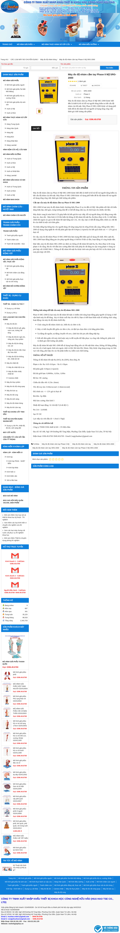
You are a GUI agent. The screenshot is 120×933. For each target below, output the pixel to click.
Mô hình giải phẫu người (15, 85)
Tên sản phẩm (66, 64)
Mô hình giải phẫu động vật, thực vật (99, 49)
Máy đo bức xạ (12, 391)
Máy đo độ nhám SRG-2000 (104, 444)
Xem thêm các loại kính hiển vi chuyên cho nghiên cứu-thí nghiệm (14, 525)
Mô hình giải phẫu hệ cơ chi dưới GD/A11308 (19, 750)
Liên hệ (51, 55)
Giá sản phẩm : (76, 119)
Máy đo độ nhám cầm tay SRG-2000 (45, 448)
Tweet (84, 85)
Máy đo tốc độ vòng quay (16, 386)
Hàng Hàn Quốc (12, 128)
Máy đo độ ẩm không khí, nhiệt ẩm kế (16, 358)
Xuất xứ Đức (11, 113)
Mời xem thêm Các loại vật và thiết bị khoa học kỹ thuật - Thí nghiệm (14, 517)
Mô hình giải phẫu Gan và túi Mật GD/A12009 (19, 786)
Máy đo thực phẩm (13, 382)
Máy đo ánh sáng (13, 399)
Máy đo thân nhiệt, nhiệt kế (15, 373)
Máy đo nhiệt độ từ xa (16, 367)
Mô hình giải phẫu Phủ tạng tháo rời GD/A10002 (19, 698)
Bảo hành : (78, 97)
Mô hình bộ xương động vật (15, 55)
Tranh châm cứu (69, 49)
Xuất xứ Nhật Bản (13, 171)
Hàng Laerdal (11, 145)
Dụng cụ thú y (12, 313)
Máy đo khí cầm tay (14, 407)
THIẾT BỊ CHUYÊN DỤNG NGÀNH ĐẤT (12, 420)
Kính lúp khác (13, 468)
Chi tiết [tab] (36, 128)
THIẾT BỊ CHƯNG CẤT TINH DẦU (13, 413)
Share (73, 85)
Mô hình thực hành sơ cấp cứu (54, 44)
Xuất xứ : (78, 94)
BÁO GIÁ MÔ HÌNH (10, 496)
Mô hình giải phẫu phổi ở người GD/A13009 (19, 811)
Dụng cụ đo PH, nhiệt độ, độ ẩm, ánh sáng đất (15, 427)
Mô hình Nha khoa (11, 199)
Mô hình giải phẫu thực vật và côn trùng (14, 280)
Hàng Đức (10, 137)
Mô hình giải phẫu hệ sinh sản (15, 103)
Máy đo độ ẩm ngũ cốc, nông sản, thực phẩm (16, 338)
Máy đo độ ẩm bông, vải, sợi (15, 345)
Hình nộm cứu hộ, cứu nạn (15, 150)
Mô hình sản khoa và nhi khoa (17, 49)
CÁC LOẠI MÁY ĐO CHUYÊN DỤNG (14, 318)
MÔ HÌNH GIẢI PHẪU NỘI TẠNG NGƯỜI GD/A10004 (20, 686)
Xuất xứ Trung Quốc (14, 187)
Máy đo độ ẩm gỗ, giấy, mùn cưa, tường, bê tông (16, 330)
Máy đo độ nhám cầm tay (81, 444)
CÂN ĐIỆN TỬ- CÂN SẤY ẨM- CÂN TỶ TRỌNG (14, 438)
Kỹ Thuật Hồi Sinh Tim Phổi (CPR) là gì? (19, 867)
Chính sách (38, 55)
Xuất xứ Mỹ (11, 109)
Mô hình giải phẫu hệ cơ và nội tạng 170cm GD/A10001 (20, 723)
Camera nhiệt (13, 378)
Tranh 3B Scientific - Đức (16, 244)
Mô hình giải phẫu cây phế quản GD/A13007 (19, 798)
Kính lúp (10, 457)
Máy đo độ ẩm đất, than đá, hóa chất (17, 351)
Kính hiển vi (11, 472)
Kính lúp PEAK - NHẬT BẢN (16, 462)
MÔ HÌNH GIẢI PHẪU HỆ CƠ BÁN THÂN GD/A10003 (20, 711)
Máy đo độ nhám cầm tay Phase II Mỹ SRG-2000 (80, 448)
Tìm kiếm (109, 68)
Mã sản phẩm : (76, 91)
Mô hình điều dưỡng (84, 44)
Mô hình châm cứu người (14, 215)
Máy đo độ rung (12, 395)
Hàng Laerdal (11, 175)
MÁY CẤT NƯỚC (9, 432)
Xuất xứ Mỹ (11, 167)
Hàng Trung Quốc (13, 124)
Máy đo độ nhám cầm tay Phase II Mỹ (55, 444)
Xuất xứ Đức (11, 163)
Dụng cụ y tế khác (13, 308)
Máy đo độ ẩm (12, 324)
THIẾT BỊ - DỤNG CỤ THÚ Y (13, 304)
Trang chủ (7, 44)
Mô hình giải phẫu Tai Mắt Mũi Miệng (15, 90)
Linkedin (96, 85)
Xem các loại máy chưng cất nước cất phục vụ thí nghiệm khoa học (13, 532)
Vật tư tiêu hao (12, 480)
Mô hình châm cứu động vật (15, 274)
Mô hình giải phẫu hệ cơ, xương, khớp (15, 97)
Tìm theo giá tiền (7, 64)
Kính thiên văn (12, 476)
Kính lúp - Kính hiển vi (12, 452)
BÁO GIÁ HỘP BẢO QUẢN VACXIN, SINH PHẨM (13, 501)
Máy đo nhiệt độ (12, 363)
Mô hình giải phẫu (26, 44)
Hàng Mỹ (10, 132)
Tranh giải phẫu (10, 231)
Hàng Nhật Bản (12, 141)
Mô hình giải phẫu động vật (15, 267)
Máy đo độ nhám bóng (15, 403)
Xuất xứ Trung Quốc (14, 159)
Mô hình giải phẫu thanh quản (13, 663)
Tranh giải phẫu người (46, 49)
